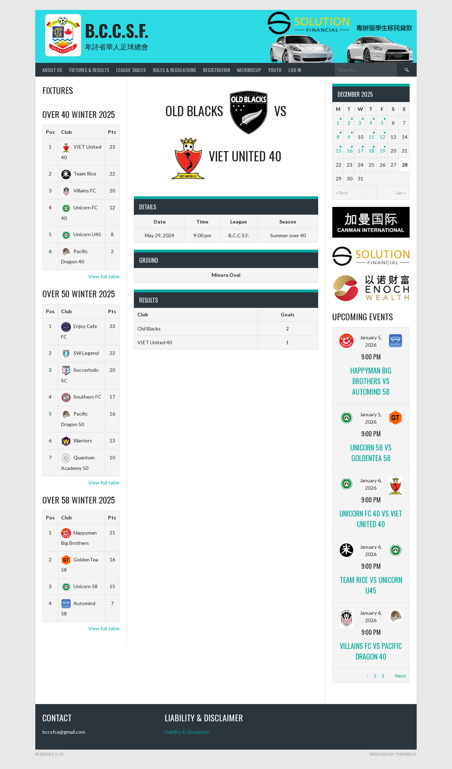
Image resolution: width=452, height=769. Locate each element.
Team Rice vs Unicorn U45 (371, 585)
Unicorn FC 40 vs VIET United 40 (370, 518)
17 (360, 151)
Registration (216, 69)
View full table (104, 276)
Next (400, 676)
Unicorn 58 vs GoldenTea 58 (371, 452)
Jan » (401, 193)
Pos (50, 132)
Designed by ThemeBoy (393, 754)
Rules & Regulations (174, 69)
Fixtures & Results (89, 69)
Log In (295, 69)
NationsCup (249, 69)
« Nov (342, 193)
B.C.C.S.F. (117, 30)
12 (382, 137)
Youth (274, 69)
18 (371, 151)
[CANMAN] (371, 236)
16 (349, 151)
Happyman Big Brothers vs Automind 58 (370, 381)
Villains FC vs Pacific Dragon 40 (371, 651)
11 (371, 137)
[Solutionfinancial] (371, 264)
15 (338, 151)
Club (66, 132)
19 (382, 151)
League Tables (131, 69)
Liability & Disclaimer (187, 732)
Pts (112, 132)
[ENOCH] (371, 299)
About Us (52, 69)
